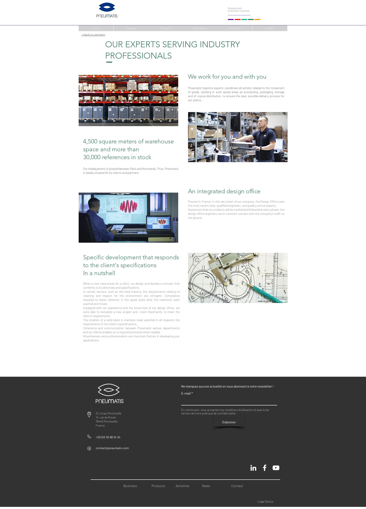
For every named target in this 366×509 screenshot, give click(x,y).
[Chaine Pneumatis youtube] (276, 468)
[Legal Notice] (269, 501)
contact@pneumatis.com (112, 448)
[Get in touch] (235, 28)
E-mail (186, 393)
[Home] (96, 28)
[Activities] (183, 486)
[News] (211, 486)
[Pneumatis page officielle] (264, 468)
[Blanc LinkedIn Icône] (253, 468)
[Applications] (200, 28)
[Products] (165, 28)
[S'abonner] (229, 422)
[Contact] (270, 28)
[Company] (131, 28)
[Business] (132, 486)
